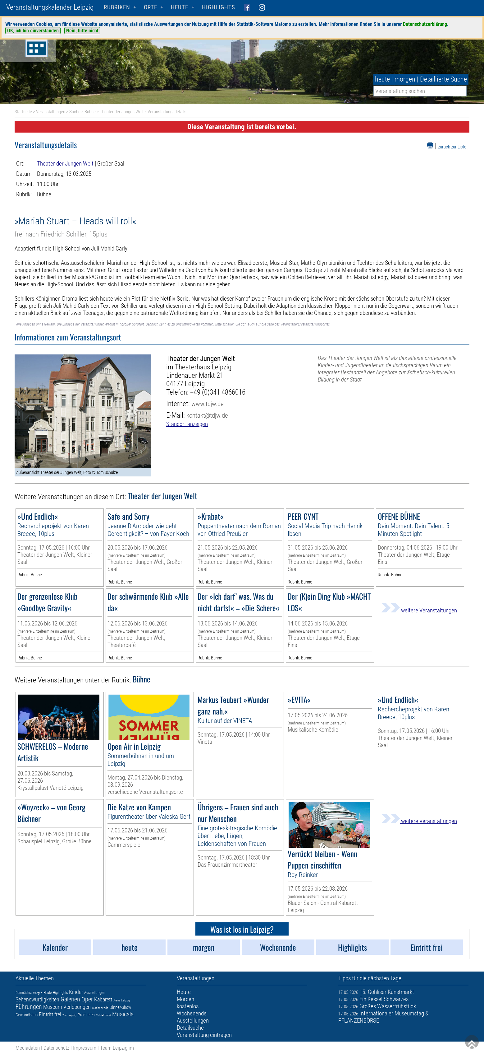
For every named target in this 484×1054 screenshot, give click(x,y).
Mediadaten (28, 1048)
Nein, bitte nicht (82, 31)
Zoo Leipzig (69, 1015)
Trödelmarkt (103, 1015)
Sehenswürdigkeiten (37, 999)
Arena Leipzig (121, 1000)
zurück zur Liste (452, 147)
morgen (405, 79)
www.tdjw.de (207, 404)
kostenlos (188, 1006)
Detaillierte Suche (443, 79)
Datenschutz (56, 1048)
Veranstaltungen (50, 112)
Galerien (70, 999)
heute (382, 79)
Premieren (86, 1014)
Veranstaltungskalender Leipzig (50, 7)
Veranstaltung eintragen (204, 1034)
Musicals (123, 1014)
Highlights (218, 7)
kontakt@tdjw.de (207, 415)
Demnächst (24, 993)
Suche (74, 112)
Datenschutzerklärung (425, 24)
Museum (52, 1007)
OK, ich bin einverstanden (33, 31)
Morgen (37, 993)
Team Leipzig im (117, 1048)
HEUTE (179, 7)
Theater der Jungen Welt (122, 112)
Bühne (90, 112)
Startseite (23, 112)
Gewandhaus (27, 1014)
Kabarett (103, 999)
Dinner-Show (120, 1007)
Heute (47, 993)
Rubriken (117, 7)
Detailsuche (190, 1027)
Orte (150, 7)
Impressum (84, 1048)
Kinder (76, 992)
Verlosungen (77, 1007)
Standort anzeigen (187, 424)
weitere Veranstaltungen (419, 610)
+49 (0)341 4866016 (217, 392)
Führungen (29, 1006)
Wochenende (100, 1007)
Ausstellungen (94, 993)
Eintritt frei (50, 1014)
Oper (87, 999)
